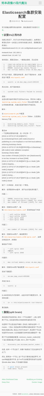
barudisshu (25, 394)
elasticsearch (28, 21)
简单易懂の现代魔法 (14, 3)
